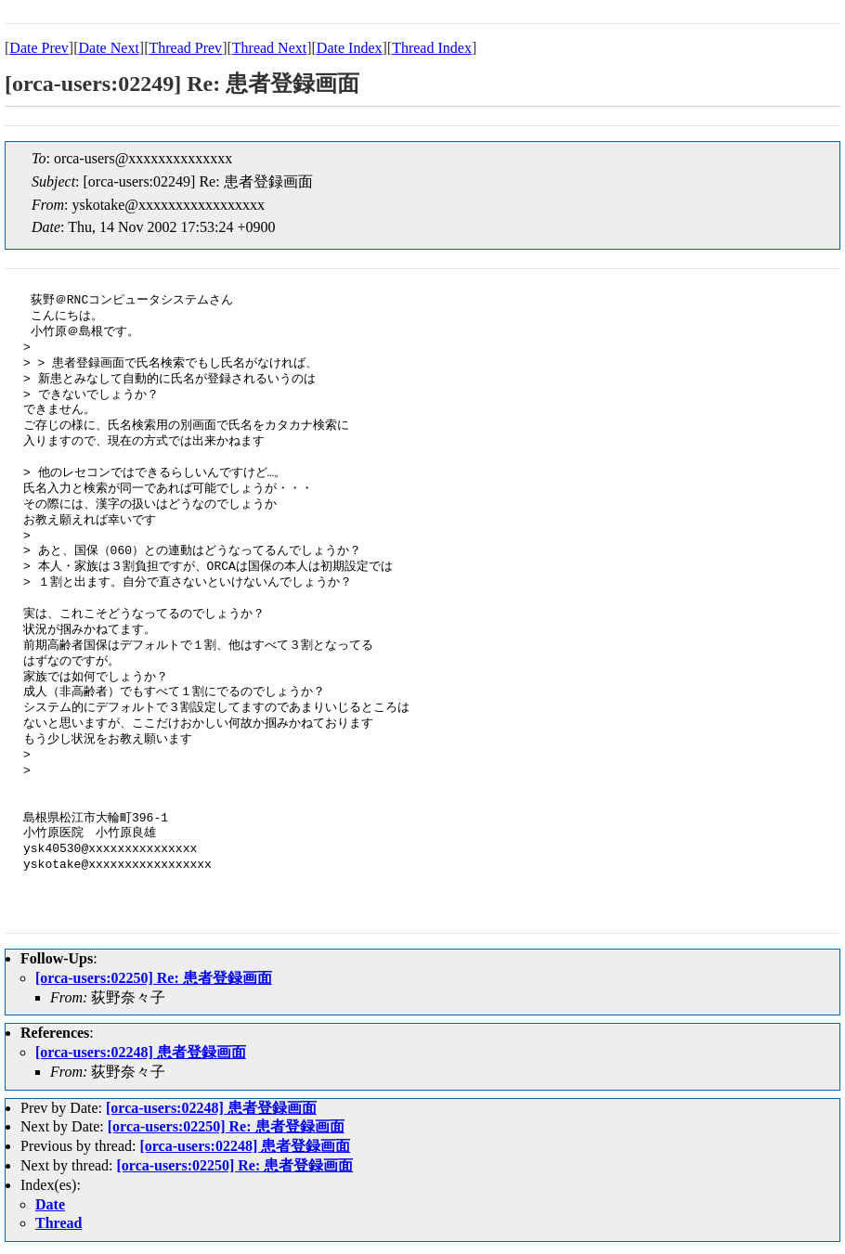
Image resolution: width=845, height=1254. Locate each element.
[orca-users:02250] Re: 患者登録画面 (153, 978)
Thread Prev (185, 48)
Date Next (109, 48)
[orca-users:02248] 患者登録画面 (140, 1052)
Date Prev (39, 48)
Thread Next (269, 48)
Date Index (350, 48)
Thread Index (432, 48)
